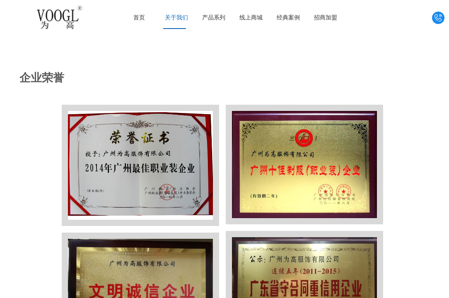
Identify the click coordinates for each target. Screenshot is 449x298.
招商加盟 (325, 17)
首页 (139, 17)
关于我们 (176, 17)
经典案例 (288, 17)
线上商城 (251, 17)
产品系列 (213, 17)
